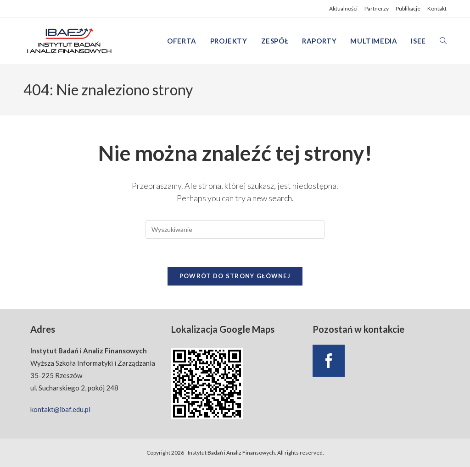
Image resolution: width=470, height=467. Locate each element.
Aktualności (343, 8)
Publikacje (408, 8)
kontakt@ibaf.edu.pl (60, 409)
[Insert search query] (235, 229)
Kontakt (437, 8)
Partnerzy (376, 8)
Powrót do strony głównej (235, 276)
